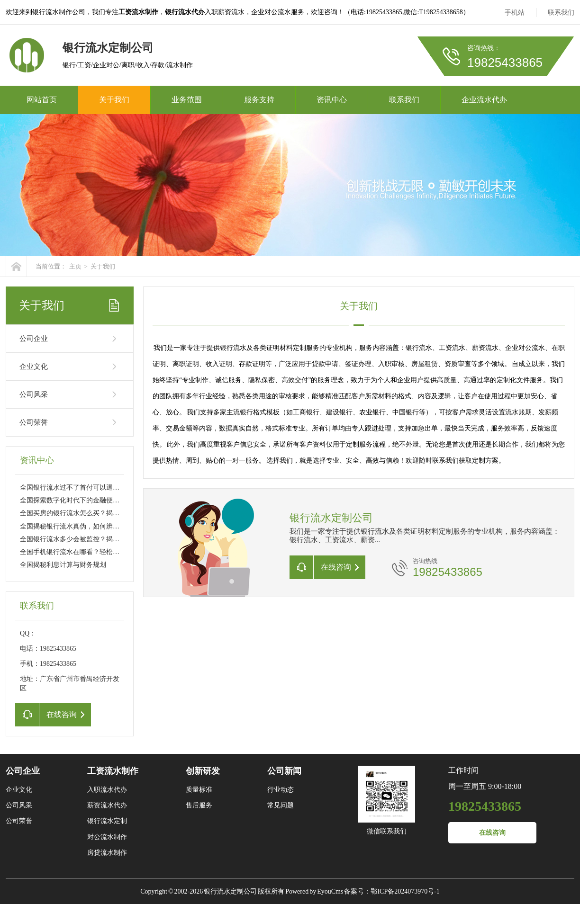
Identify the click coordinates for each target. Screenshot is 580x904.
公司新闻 (284, 771)
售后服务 (199, 805)
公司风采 (33, 394)
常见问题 (280, 805)
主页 (75, 266)
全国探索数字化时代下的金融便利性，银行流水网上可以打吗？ (113, 500)
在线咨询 (492, 832)
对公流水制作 (107, 837)
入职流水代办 (107, 789)
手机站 (515, 12)
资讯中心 (332, 100)
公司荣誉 (33, 422)
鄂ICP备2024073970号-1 (405, 891)
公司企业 (33, 338)
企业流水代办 (484, 100)
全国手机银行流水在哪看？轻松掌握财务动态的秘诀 (96, 551)
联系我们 (561, 12)
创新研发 (203, 771)
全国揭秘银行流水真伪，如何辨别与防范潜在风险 (93, 526)
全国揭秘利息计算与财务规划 (63, 564)
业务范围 (187, 100)
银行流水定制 (107, 820)
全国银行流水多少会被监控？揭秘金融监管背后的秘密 (99, 539)
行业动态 (280, 789)
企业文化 (33, 366)
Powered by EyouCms (313, 891)
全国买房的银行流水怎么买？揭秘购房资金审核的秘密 (99, 513)
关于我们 (114, 100)
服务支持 (259, 100)
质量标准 (199, 789)
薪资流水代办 (107, 805)
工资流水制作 (112, 771)
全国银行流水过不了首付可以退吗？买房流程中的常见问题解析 (113, 487)
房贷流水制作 (107, 852)
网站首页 (42, 100)
